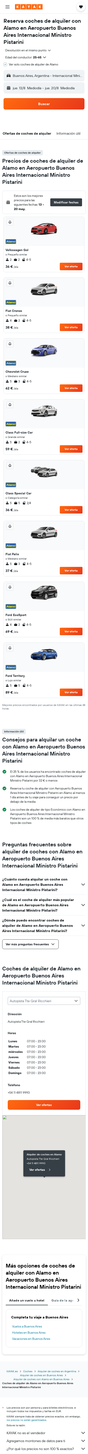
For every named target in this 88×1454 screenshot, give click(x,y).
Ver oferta (71, 266)
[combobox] (28, 50)
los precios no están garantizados (26, 1420)
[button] (7, 7)
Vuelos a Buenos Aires (27, 1326)
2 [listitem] (8, 260)
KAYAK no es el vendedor (46, 1432)
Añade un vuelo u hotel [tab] (26, 1300)
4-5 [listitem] (26, 260)
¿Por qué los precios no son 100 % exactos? (46, 1448)
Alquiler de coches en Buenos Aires (41, 1375)
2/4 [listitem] (26, 503)
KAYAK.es (12, 1371)
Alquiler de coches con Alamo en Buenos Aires (41, 1379)
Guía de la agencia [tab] (65, 1300)
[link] (44, 1105)
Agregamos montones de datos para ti (46, 1440)
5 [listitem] (9, 381)
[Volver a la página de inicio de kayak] (29, 6)
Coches (27, 1371)
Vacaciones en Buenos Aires (31, 1339)
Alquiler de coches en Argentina (57, 1371)
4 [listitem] (9, 320)
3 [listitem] (17, 381)
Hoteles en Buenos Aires (28, 1333)
